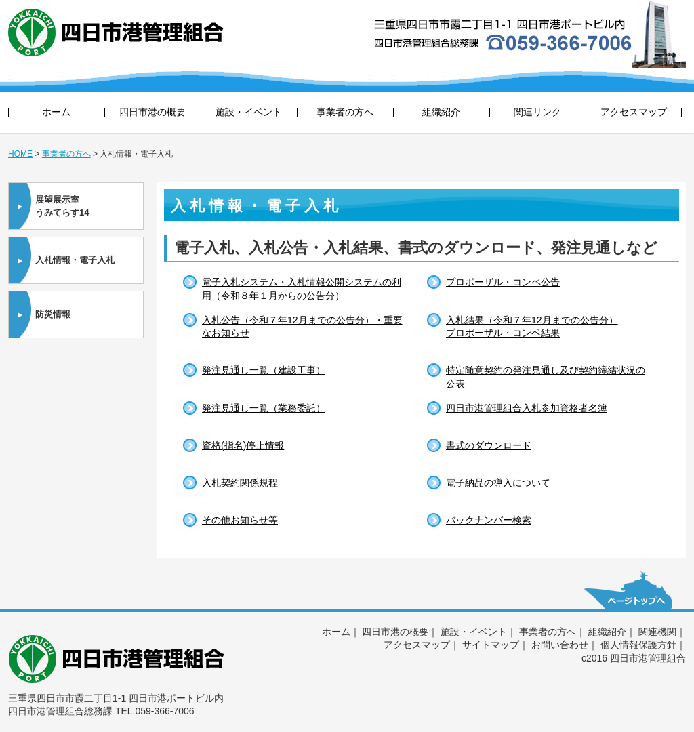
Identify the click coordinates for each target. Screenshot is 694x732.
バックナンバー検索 (488, 519)
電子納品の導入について (498, 482)
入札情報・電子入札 (75, 260)
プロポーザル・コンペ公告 (503, 282)
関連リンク (537, 111)
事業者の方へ (345, 111)
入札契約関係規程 (240, 482)
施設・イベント (249, 111)
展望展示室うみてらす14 (62, 206)
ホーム (56, 111)
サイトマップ (490, 644)
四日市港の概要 (152, 111)
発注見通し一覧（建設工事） (263, 370)
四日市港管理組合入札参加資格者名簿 (526, 408)
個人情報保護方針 (638, 644)
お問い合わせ (559, 644)
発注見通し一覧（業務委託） (263, 408)
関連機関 (657, 631)
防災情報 (52, 314)
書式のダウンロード (488, 445)
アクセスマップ (633, 111)
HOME (20, 154)
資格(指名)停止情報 (243, 445)
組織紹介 (441, 111)
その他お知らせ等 (240, 519)
